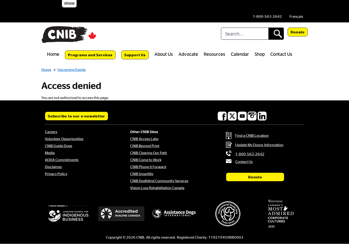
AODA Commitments (61, 160)
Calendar (240, 54)
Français (296, 16)
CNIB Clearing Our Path (148, 153)
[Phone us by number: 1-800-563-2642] (267, 16)
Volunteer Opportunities (64, 139)
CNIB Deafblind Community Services (159, 181)
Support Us (135, 55)
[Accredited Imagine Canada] (121, 213)
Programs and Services (90, 55)
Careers (51, 132)
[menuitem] (296, 16)
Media (50, 153)
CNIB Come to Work (145, 160)
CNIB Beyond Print (144, 146)
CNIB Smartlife (141, 174)
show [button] (69, 3)
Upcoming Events (71, 69)
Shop (260, 54)
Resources (214, 54)
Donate (298, 32)
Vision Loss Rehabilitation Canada (157, 188)
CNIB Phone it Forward (148, 167)
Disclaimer (53, 167)
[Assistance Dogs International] (174, 213)
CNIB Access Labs (144, 139)
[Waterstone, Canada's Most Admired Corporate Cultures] (281, 214)
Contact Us (281, 54)
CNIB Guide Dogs (58, 146)
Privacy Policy (56, 174)
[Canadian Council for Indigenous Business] (68, 213)
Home (53, 54)
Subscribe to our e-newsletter (76, 116)
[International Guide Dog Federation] (228, 214)
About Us (163, 54)
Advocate (188, 54)
